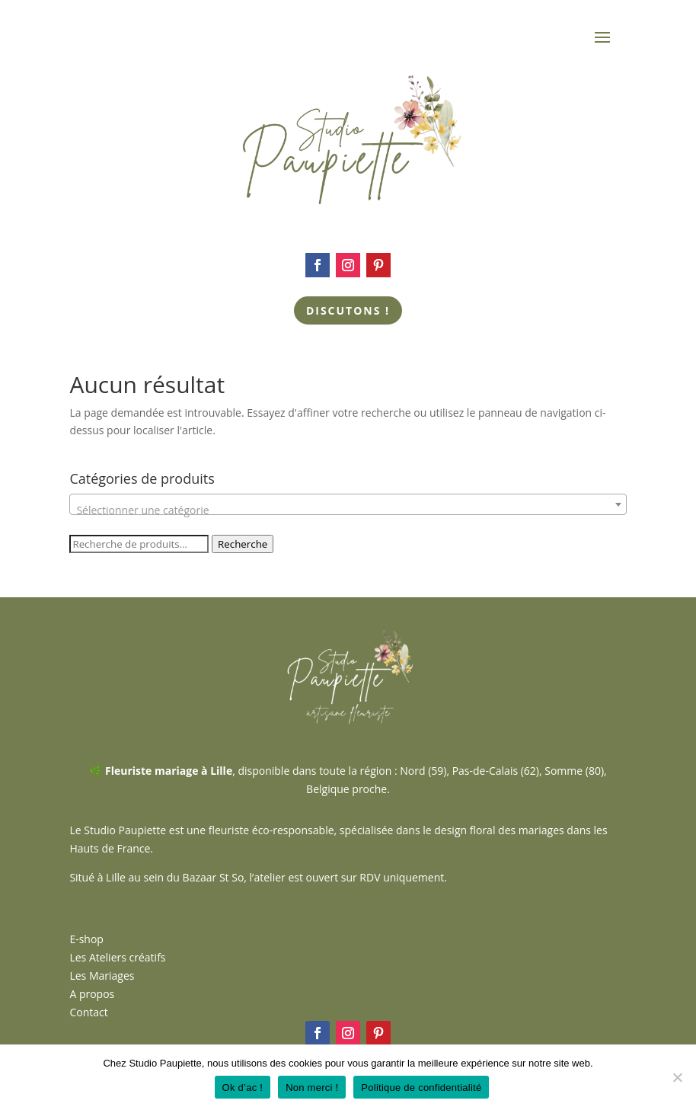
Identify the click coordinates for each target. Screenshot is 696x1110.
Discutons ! (348, 310)
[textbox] (347, 510)
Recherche (242, 544)
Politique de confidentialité (421, 1087)
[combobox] (347, 504)
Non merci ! (312, 1087)
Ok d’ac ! (242, 1087)
